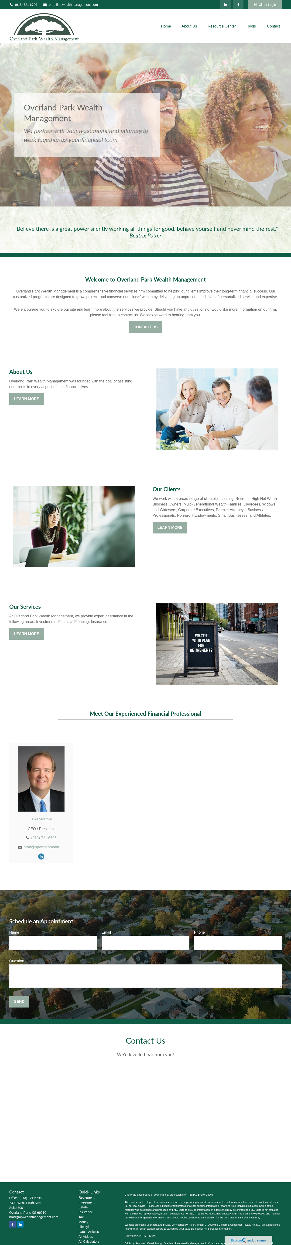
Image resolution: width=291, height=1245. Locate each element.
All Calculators (89, 1241)
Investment (86, 1202)
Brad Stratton (41, 819)
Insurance (86, 1212)
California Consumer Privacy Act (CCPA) (242, 1224)
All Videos (86, 1236)
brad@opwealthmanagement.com (70, 5)
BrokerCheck (205, 1194)
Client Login (265, 5)
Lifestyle (84, 1227)
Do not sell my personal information (211, 1228)
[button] (166, 26)
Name (14, 932)
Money (83, 1222)
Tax (81, 1217)
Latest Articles (89, 1232)
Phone (199, 932)
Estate (83, 1207)
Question (16, 961)
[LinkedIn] (225, 4)
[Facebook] (238, 4)
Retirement (86, 1197)
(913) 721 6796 (23, 5)
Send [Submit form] (19, 1002)
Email (106, 932)
